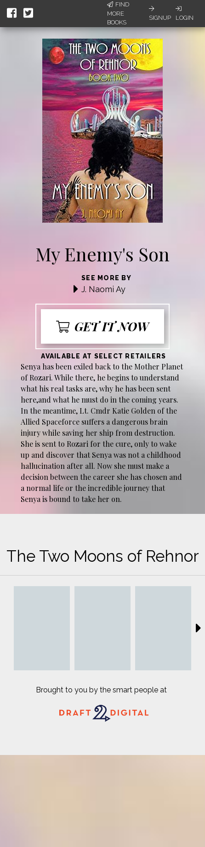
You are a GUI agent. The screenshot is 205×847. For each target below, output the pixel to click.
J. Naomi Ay (103, 289)
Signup (160, 13)
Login (185, 13)
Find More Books (118, 13)
